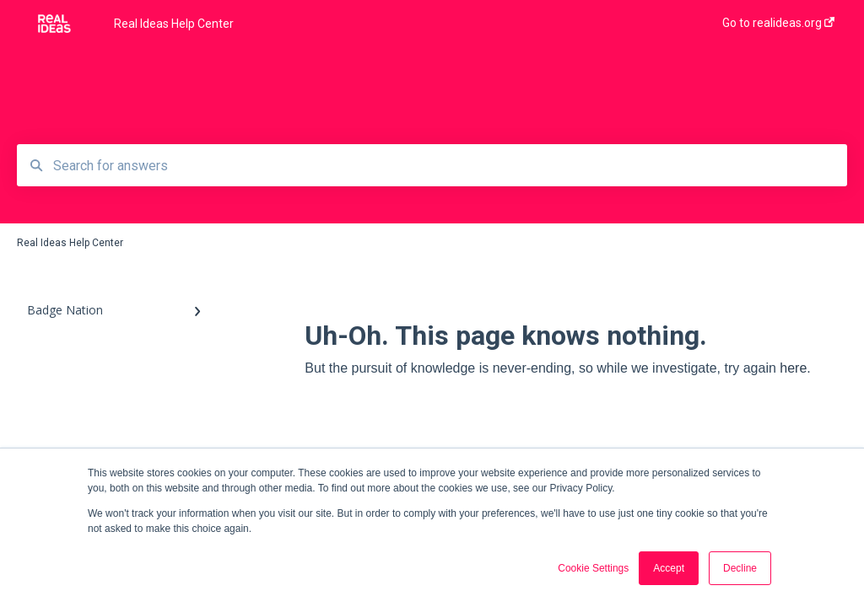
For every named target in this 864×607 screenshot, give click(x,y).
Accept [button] (668, 568)
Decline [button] (740, 568)
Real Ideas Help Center (174, 23)
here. (795, 368)
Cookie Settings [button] (593, 568)
